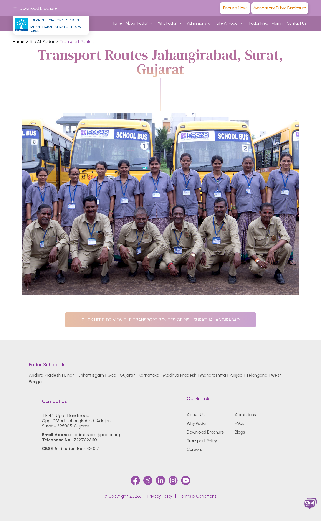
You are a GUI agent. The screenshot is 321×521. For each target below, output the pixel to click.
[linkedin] (160, 480)
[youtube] (185, 480)
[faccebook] (135, 480)
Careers (194, 449)
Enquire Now (235, 7)
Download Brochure (35, 8)
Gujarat (127, 375)
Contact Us (296, 23)
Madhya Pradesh (180, 375)
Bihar (69, 375)
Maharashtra (213, 375)
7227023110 (85, 439)
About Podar (137, 23)
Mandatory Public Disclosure (279, 7)
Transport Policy (202, 440)
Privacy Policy (159, 496)
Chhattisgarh (91, 375)
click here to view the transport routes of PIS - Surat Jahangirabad (160, 319)
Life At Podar (228, 23)
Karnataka (149, 375)
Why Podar (167, 23)
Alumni (277, 23)
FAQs (239, 423)
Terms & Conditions (197, 496)
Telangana (256, 375)
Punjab (236, 375)
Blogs (240, 432)
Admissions (196, 23)
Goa (112, 375)
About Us (196, 414)
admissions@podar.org (97, 434)
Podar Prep (258, 23)
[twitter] (147, 480)
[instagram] (173, 480)
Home (117, 23)
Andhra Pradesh (45, 375)
